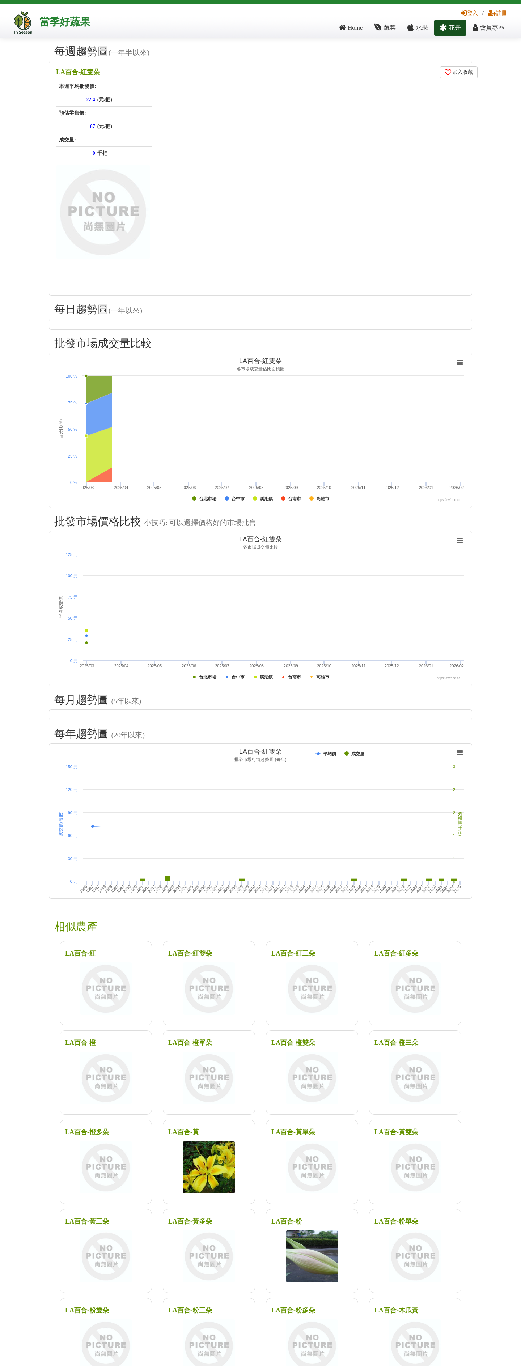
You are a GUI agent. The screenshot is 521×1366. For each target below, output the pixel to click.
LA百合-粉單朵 (396, 1221)
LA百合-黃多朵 (190, 1221)
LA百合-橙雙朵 (293, 1042)
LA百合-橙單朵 (190, 1042)
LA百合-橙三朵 (396, 1042)
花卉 (450, 27)
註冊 (497, 13)
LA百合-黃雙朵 (396, 1132)
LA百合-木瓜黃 (396, 1310)
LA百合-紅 (80, 953)
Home (351, 27)
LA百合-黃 (183, 1132)
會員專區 (488, 27)
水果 (417, 27)
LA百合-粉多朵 (293, 1310)
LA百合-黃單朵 (293, 1132)
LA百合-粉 (286, 1221)
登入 (469, 13)
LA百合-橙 (80, 1042)
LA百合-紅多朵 (396, 953)
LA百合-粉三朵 (190, 1310)
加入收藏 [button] (459, 72)
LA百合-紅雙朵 (78, 72)
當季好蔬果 (64, 21)
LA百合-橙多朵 (87, 1132)
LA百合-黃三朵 (87, 1221)
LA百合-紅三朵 (293, 953)
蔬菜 (385, 27)
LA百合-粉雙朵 (87, 1310)
